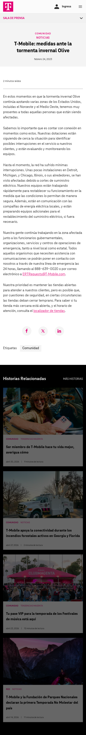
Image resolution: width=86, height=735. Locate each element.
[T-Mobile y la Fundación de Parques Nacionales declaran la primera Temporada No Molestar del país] (43, 681)
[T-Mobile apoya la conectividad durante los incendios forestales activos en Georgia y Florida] (43, 511)
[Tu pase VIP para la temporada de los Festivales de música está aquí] (43, 594)
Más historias (73, 379)
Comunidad (43, 33)
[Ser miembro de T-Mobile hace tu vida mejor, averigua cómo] (43, 428)
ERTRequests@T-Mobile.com (44, 274)
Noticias (43, 37)
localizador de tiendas (49, 311)
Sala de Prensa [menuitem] (13, 18)
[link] (26, 331)
